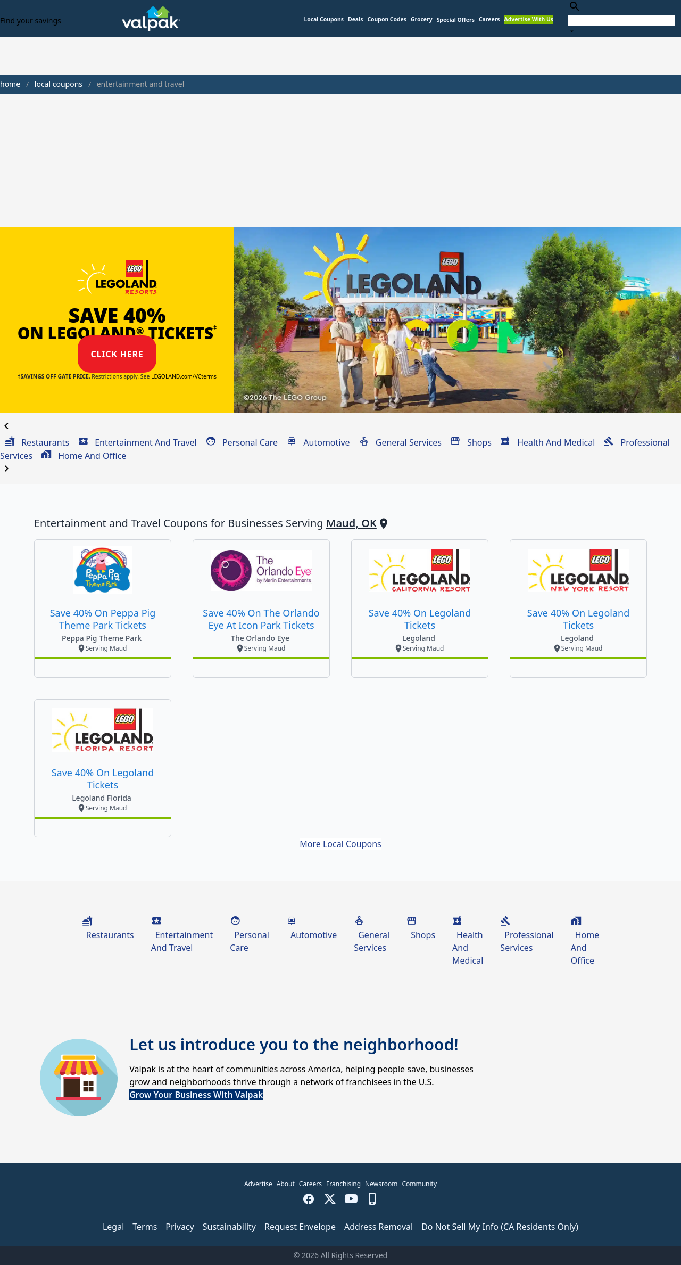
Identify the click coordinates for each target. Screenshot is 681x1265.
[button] (456, 19)
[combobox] (621, 18)
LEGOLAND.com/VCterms (184, 376)
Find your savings (30, 20)
